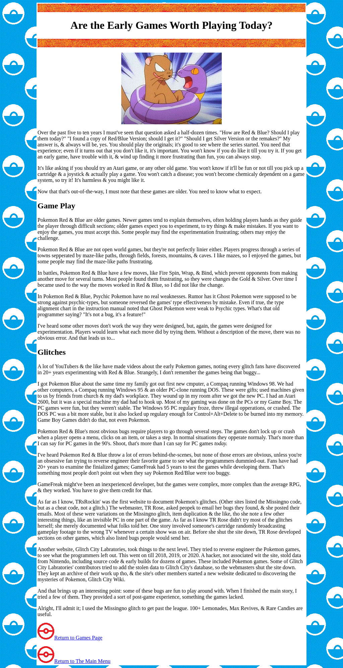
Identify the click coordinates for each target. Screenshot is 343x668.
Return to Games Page (78, 638)
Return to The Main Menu (82, 661)
